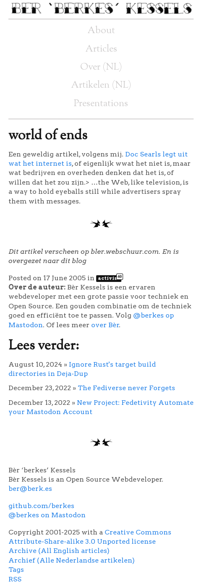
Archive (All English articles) (59, 551)
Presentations (101, 103)
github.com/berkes (41, 506)
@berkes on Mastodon (47, 515)
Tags (16, 570)
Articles (101, 49)
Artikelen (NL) (101, 85)
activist (109, 278)
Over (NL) (101, 67)
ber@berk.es (30, 489)
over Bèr (105, 325)
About (101, 30)
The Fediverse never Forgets (126, 388)
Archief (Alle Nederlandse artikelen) (71, 560)
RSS (14, 579)
